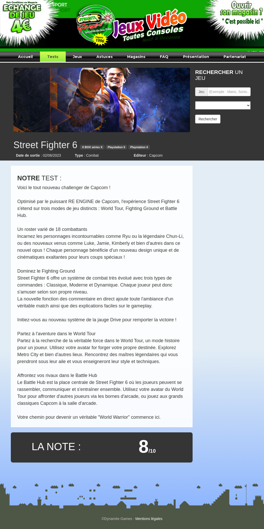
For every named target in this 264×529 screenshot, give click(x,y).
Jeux (77, 56)
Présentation (196, 56)
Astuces (104, 56)
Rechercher (208, 119)
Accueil (25, 56)
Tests (52, 56)
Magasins (136, 56)
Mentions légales (148, 519)
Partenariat (235, 56)
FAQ (164, 56)
